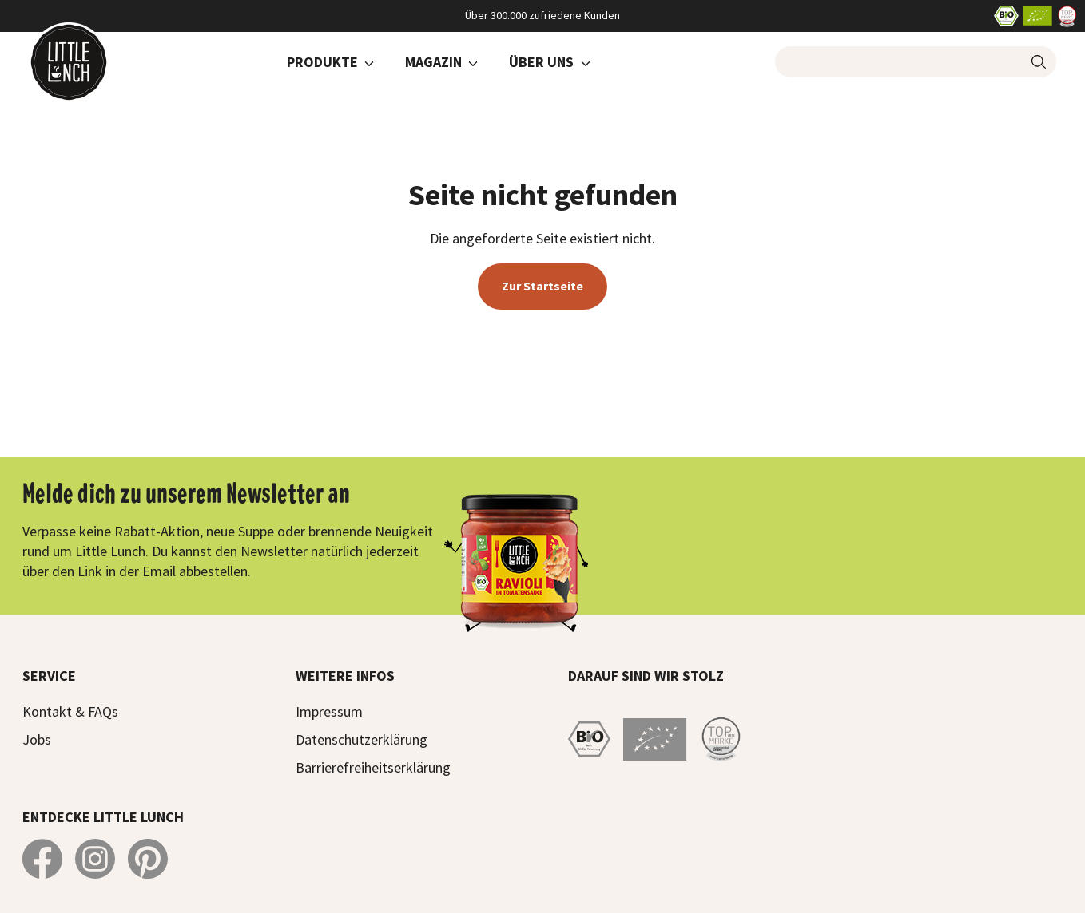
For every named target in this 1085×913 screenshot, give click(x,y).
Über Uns (541, 62)
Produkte (322, 62)
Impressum (329, 711)
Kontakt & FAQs (70, 711)
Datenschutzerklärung (361, 739)
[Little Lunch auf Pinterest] (148, 859)
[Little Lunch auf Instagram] (95, 859)
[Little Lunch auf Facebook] (42, 859)
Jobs (36, 739)
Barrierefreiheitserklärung (373, 767)
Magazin (433, 62)
